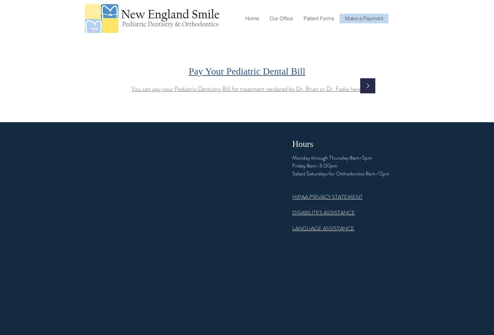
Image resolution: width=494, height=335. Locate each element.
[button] (281, 18)
